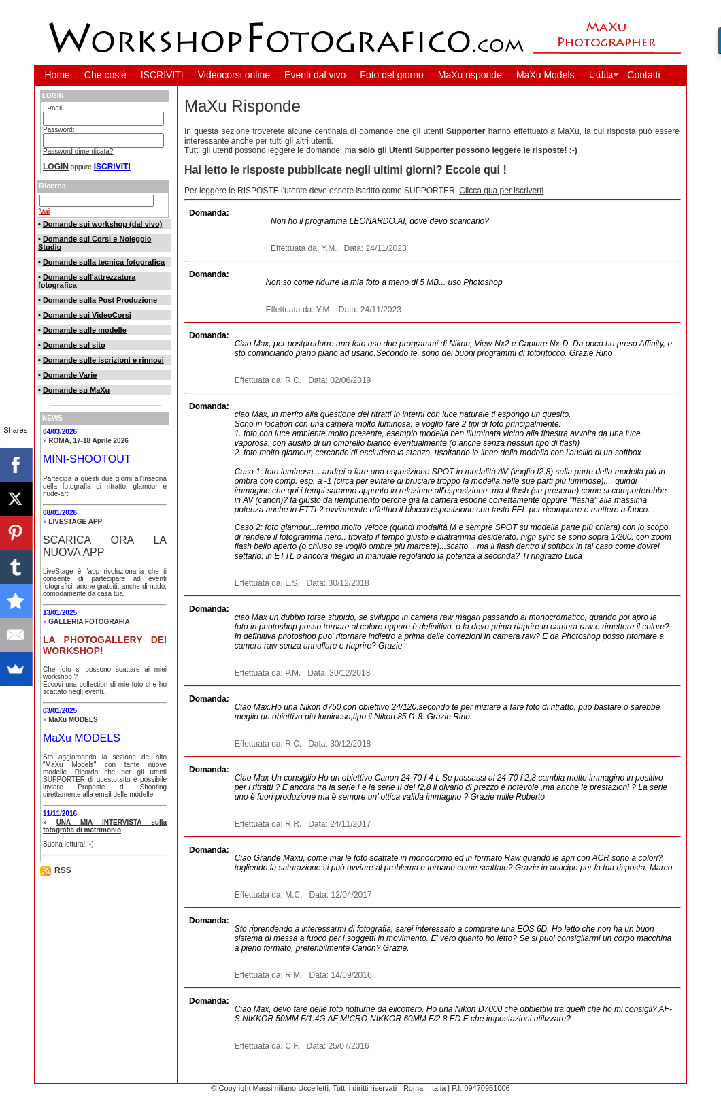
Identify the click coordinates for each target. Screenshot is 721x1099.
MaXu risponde (470, 74)
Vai (44, 211)
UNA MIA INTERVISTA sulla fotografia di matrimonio (105, 826)
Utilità (601, 74)
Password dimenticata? (78, 151)
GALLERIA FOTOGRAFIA (88, 621)
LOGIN (56, 166)
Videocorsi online (234, 74)
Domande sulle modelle (85, 330)
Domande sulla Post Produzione (100, 300)
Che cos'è (105, 74)
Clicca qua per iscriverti (501, 190)
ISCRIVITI (162, 74)
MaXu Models (545, 74)
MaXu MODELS (72, 719)
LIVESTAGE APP (75, 521)
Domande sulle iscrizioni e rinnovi (103, 360)
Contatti (643, 74)
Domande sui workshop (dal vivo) (102, 224)
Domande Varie (70, 375)
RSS (62, 870)
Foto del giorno (391, 74)
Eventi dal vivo (315, 74)
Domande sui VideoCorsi (87, 315)
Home (57, 74)
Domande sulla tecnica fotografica (104, 262)
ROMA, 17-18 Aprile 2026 (88, 440)
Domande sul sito (74, 345)
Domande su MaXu (76, 390)
